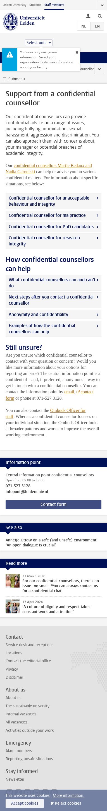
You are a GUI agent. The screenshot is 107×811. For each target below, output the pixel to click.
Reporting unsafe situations (29, 759)
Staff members (54, 5)
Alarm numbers (19, 750)
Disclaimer (14, 677)
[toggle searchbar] (99, 15)
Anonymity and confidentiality (38, 314)
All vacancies (16, 722)
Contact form (53, 504)
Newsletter (15, 779)
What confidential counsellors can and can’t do (52, 283)
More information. (68, 795)
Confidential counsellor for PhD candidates (51, 227)
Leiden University (14, 5)
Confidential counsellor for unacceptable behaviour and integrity (49, 201)
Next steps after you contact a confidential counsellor (51, 300)
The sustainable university (27, 706)
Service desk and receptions (29, 645)
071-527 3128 (18, 486)
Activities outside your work (30, 730)
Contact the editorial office (28, 661)
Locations (14, 653)
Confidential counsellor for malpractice (47, 215)
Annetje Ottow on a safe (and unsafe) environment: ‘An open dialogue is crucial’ (52, 543)
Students (35, 5)
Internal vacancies (21, 714)
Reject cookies (68, 803)
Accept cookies (24, 803)
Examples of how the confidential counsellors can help (42, 329)
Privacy (12, 669)
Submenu (16, 79)
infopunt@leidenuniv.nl (27, 491)
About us (13, 697)
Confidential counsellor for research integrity (44, 241)
